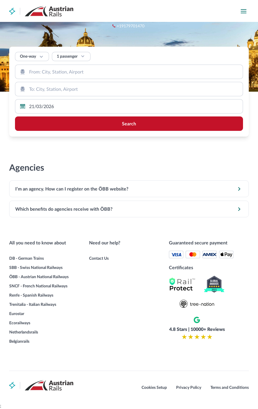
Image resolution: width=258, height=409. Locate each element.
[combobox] (129, 72)
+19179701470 (168, 11)
